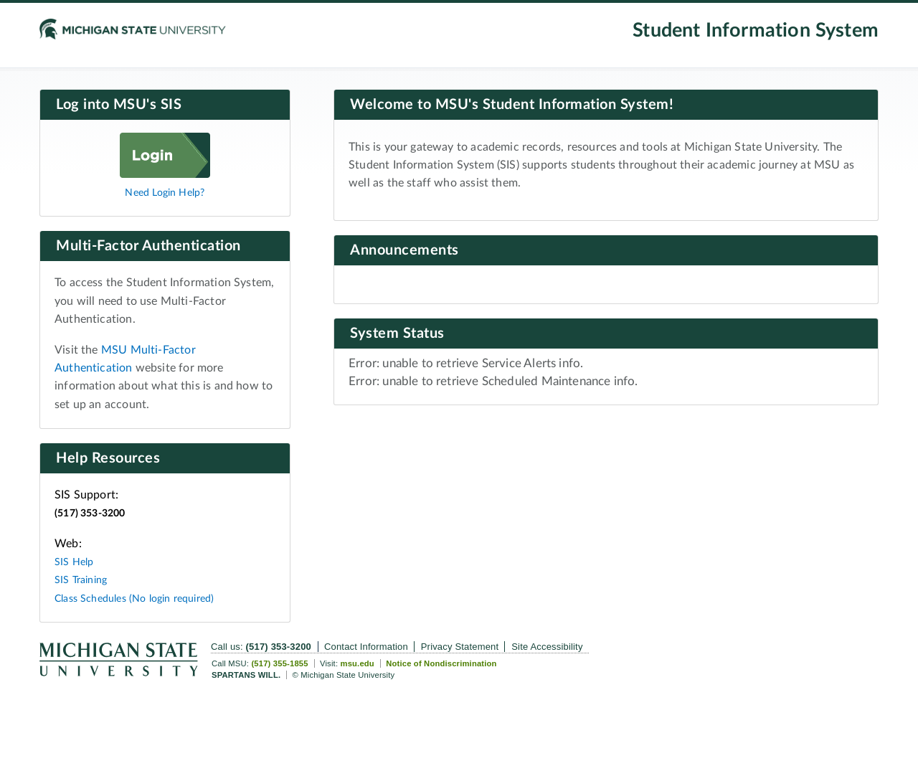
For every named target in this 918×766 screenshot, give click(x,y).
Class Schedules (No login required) (134, 598)
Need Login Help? (164, 192)
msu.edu (357, 663)
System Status (397, 333)
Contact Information (366, 646)
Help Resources (108, 458)
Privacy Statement (460, 646)
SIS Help (74, 562)
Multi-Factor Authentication (148, 246)
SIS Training (81, 579)
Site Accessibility (546, 646)
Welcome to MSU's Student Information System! (511, 105)
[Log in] (165, 174)
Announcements (404, 250)
